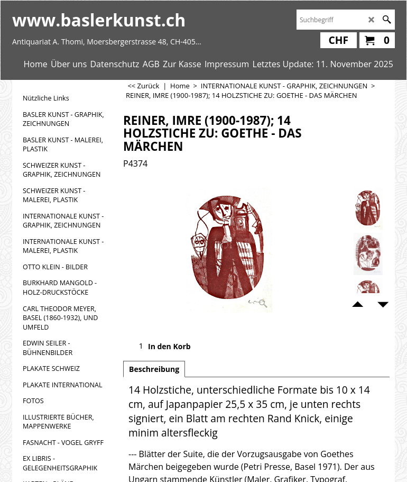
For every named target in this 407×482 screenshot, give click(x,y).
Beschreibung (154, 369)
